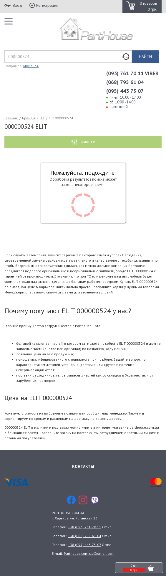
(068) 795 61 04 (125, 82)
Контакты (83, 466)
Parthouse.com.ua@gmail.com (89, 553)
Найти (145, 56)
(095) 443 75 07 (125, 91)
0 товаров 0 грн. (148, 6)
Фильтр (87, 142)
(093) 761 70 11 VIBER (132, 73)
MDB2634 (31, 66)
